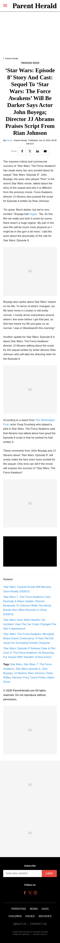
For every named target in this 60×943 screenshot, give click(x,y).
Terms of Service (21, 934)
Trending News (30, 63)
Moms (34, 908)
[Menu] (5, 5)
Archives (45, 916)
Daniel (9, 140)
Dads (45, 908)
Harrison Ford (20, 677)
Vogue (33, 214)
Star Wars (16, 664)
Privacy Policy (40, 934)
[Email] (45, 151)
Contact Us (38, 924)
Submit (49, 873)
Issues (30, 916)
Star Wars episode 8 (28, 668)
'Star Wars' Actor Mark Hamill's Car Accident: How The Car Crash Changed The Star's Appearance (29, 624)
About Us (19, 924)
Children (15, 916)
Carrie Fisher (38, 677)
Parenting (18, 908)
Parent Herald (11, 58)
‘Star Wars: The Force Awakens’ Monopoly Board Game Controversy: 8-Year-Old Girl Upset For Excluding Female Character (28, 638)
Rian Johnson (36, 673)
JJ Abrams (20, 673)
